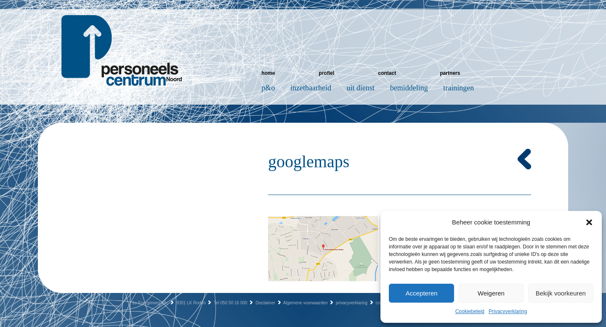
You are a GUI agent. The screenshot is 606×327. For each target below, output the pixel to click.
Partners (450, 73)
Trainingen (458, 88)
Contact (387, 73)
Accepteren (422, 293)
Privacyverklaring (508, 311)
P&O (268, 88)
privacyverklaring (351, 303)
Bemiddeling (409, 88)
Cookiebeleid (469, 311)
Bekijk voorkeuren (561, 293)
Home (268, 73)
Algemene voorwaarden (305, 303)
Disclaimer (265, 303)
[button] (589, 222)
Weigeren (491, 293)
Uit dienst (361, 88)
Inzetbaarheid (310, 88)
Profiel (327, 73)
